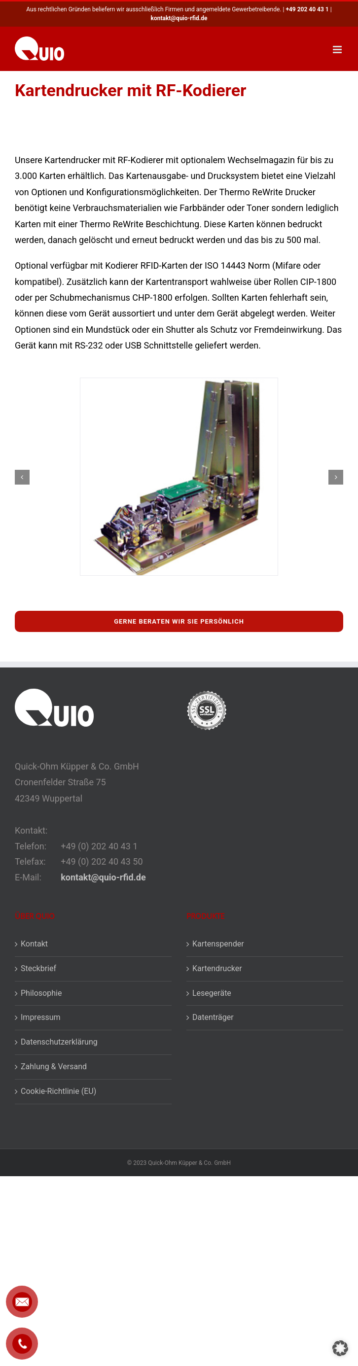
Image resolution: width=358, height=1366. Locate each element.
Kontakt (34, 943)
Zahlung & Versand (54, 1066)
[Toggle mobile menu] (338, 49)
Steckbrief (38, 968)
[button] (22, 477)
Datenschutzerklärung (59, 1042)
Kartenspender (218, 943)
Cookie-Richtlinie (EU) (58, 1091)
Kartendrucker (217, 968)
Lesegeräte (211, 993)
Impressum (41, 1017)
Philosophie (41, 993)
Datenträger (213, 1017)
